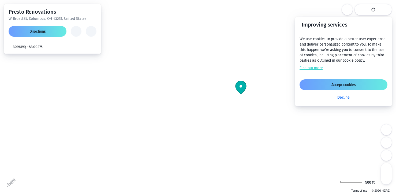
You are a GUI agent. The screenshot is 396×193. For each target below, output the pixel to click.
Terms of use (359, 190)
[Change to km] (360, 181)
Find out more (311, 68)
